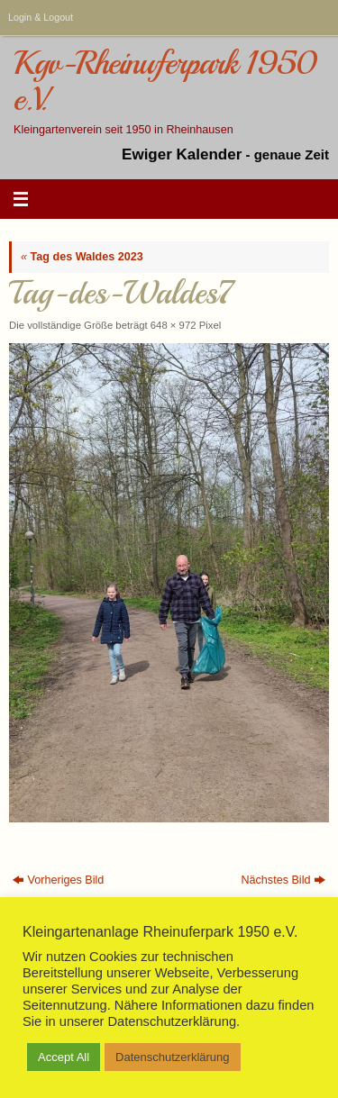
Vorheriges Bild (59, 880)
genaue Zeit (291, 154)
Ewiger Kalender (182, 154)
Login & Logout (40, 17)
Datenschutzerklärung (172, 1057)
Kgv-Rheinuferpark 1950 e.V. (165, 81)
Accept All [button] (63, 1057)
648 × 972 (173, 325)
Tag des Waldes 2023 (82, 256)
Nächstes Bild (283, 880)
